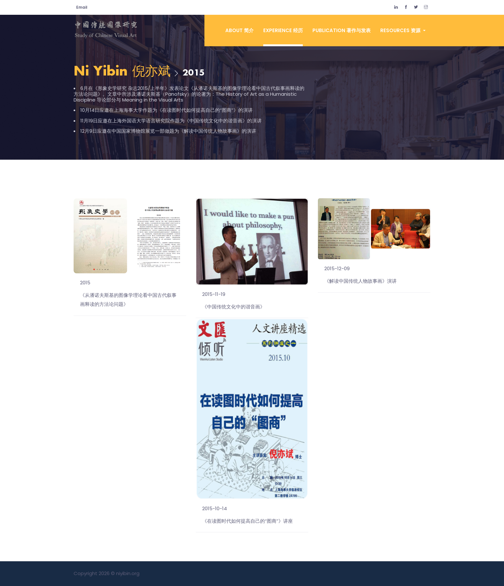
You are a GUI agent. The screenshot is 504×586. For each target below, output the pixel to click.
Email (81, 7)
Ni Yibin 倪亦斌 (122, 72)
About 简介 (239, 30)
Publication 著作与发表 (341, 30)
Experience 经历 (283, 30)
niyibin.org (128, 573)
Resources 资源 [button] (401, 30)
